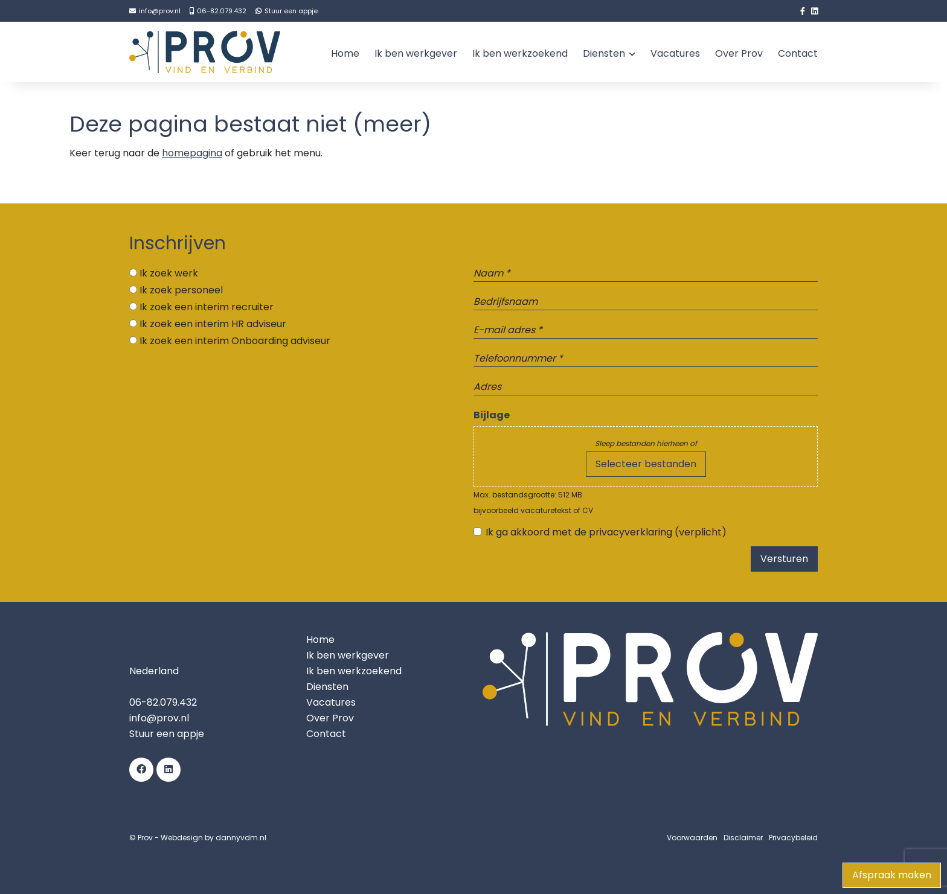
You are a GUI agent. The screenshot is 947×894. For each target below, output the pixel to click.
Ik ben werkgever (415, 53)
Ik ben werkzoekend (520, 53)
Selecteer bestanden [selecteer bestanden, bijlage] (645, 464)
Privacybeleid (793, 837)
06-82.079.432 (163, 702)
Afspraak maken (891, 875)
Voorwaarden (692, 837)
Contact (798, 53)
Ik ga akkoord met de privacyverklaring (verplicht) (606, 532)
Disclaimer (743, 837)
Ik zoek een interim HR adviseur (213, 324)
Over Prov (739, 53)
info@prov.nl (159, 718)
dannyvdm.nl (241, 837)
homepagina (192, 153)
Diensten (604, 53)
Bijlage (492, 415)
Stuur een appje (166, 734)
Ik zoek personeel (181, 290)
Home (345, 53)
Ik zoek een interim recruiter (207, 307)
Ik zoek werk (169, 273)
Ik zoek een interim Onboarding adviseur (235, 341)
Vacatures (675, 53)
